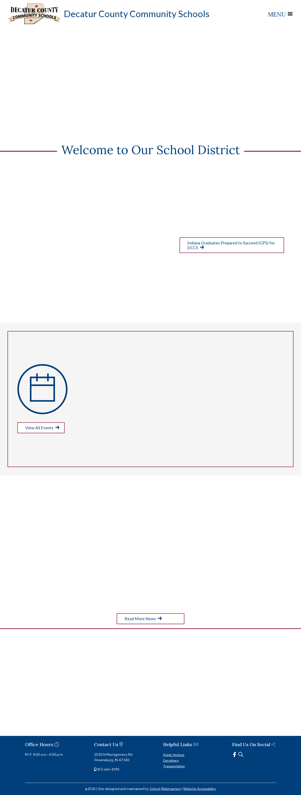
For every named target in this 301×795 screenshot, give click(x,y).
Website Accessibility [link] (199, 788)
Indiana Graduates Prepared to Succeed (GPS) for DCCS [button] (231, 245)
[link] (34, 23)
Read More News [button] (140, 618)
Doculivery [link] (171, 760)
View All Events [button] (39, 427)
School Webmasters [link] (165, 788)
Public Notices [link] (173, 755)
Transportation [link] (174, 766)
